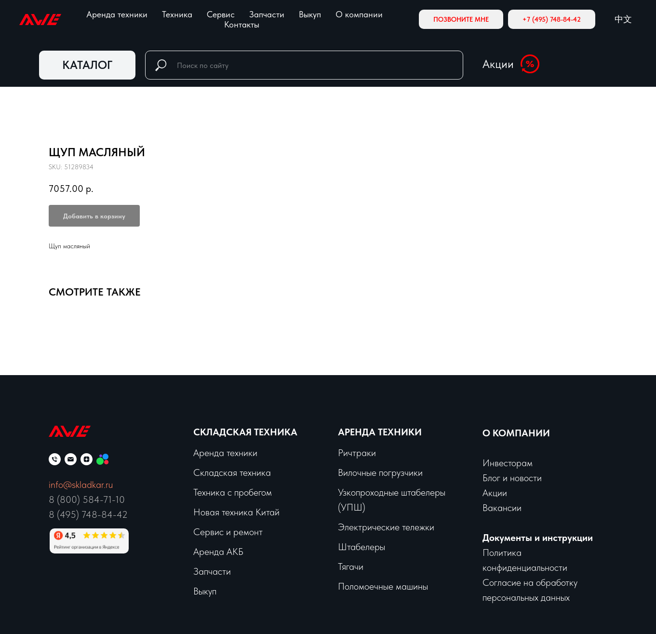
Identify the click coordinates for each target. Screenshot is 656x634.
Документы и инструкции (537, 537)
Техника (177, 14)
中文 (623, 19)
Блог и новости (512, 478)
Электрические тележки (386, 527)
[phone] (55, 459)
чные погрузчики (390, 472)
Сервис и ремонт (228, 532)
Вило (347, 472)
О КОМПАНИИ (516, 433)
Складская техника (245, 432)
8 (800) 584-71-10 (87, 499)
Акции (498, 64)
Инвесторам (507, 463)
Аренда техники (116, 14)
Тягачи (350, 566)
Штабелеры (361, 547)
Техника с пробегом (232, 492)
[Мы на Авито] (102, 459)
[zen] (86, 459)
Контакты (241, 24)
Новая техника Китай (236, 512)
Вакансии (502, 507)
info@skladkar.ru (81, 484)
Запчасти (266, 14)
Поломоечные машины (383, 586)
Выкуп (310, 14)
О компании (359, 14)
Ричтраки (357, 453)
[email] (71, 459)
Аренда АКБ (218, 551)
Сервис (221, 14)
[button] (461, 19)
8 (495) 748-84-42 (88, 514)
